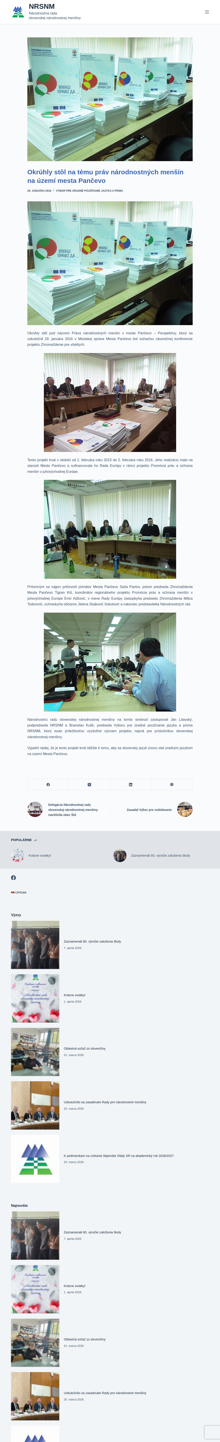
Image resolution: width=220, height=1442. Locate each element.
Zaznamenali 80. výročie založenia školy (160, 855)
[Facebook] (48, 784)
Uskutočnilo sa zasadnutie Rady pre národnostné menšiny (105, 1102)
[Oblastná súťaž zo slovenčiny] (35, 1052)
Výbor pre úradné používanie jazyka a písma (89, 190)
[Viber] (172, 784)
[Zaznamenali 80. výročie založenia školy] (120, 855)
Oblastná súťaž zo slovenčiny (84, 1048)
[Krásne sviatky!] (17, 855)
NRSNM (42, 6)
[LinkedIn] (130, 784)
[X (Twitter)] (89, 784)
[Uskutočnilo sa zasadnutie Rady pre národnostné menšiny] (35, 1105)
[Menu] (207, 12)
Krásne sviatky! (40, 855)
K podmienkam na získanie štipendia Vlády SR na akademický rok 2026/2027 (119, 1156)
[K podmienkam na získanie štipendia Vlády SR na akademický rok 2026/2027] (35, 1159)
